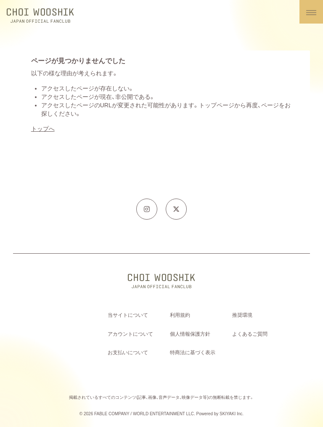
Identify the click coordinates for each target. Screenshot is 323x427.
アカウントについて (130, 334)
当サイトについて (128, 315)
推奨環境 (242, 315)
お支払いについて (128, 352)
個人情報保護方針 (190, 334)
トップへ (43, 128)
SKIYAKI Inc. (232, 413)
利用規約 (180, 315)
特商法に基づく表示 (192, 352)
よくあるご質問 (249, 334)
